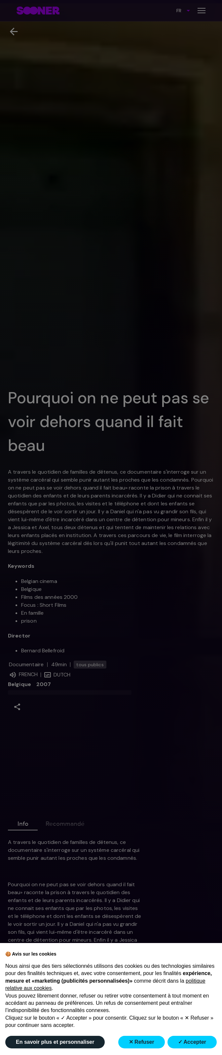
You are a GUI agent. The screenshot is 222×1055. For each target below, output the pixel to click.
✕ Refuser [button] (141, 1042)
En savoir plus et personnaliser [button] (55, 1042)
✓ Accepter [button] (192, 1042)
